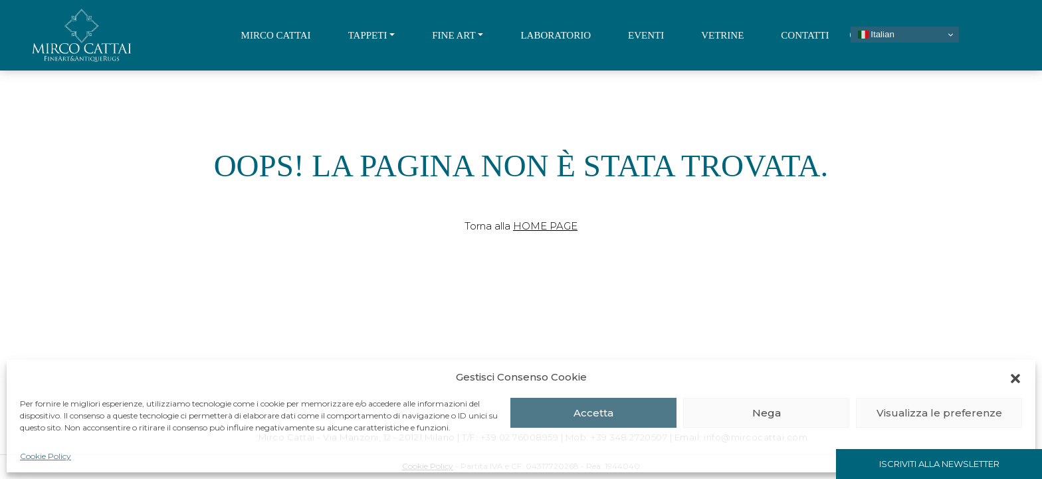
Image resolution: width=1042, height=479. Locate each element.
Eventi (646, 35)
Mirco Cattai (276, 35)
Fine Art (453, 35)
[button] (1015, 377)
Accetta (593, 412)
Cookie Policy (45, 456)
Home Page (545, 226)
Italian (876, 34)
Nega (766, 412)
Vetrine (722, 35)
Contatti (805, 35)
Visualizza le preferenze (939, 412)
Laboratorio (555, 35)
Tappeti (367, 35)
